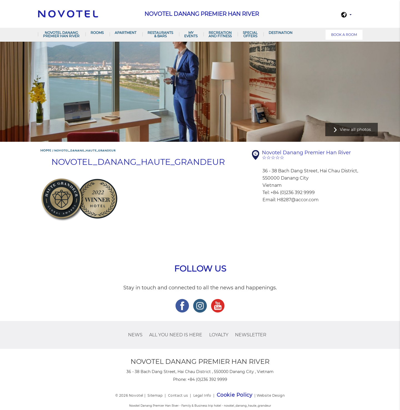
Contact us (178, 395)
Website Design (271, 395)
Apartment (125, 33)
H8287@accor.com (298, 199)
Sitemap (155, 395)
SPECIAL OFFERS (250, 34)
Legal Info (202, 395)
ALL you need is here (175, 334)
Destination (280, 33)
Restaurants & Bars (160, 34)
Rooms (97, 33)
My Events (191, 34)
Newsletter (250, 334)
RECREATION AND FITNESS (220, 34)
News (135, 334)
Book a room (344, 35)
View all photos (355, 129)
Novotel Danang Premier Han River (61, 34)
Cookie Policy (234, 395)
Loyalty (218, 334)
